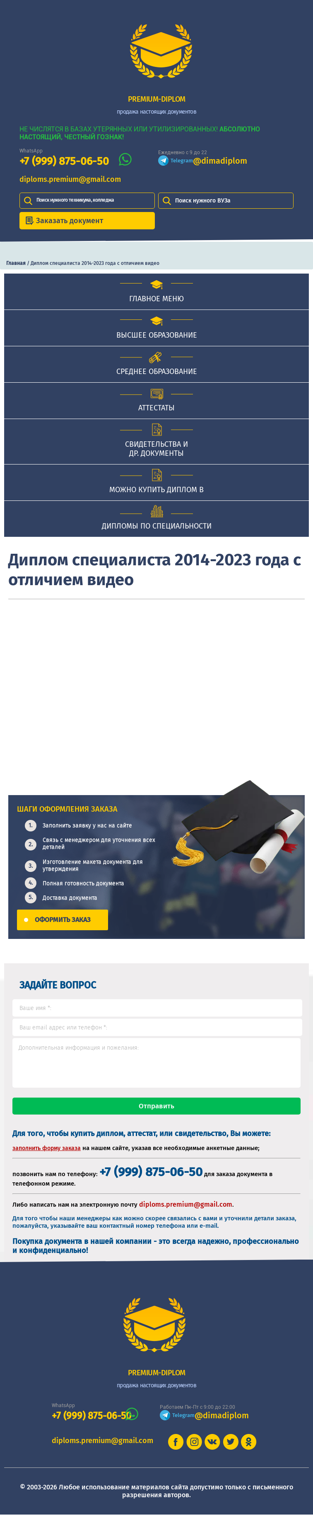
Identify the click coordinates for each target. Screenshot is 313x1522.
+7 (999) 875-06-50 (64, 161)
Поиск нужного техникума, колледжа (75, 200)
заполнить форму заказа (46, 1155)
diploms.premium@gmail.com (70, 179)
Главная (16, 263)
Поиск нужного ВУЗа (203, 200)
